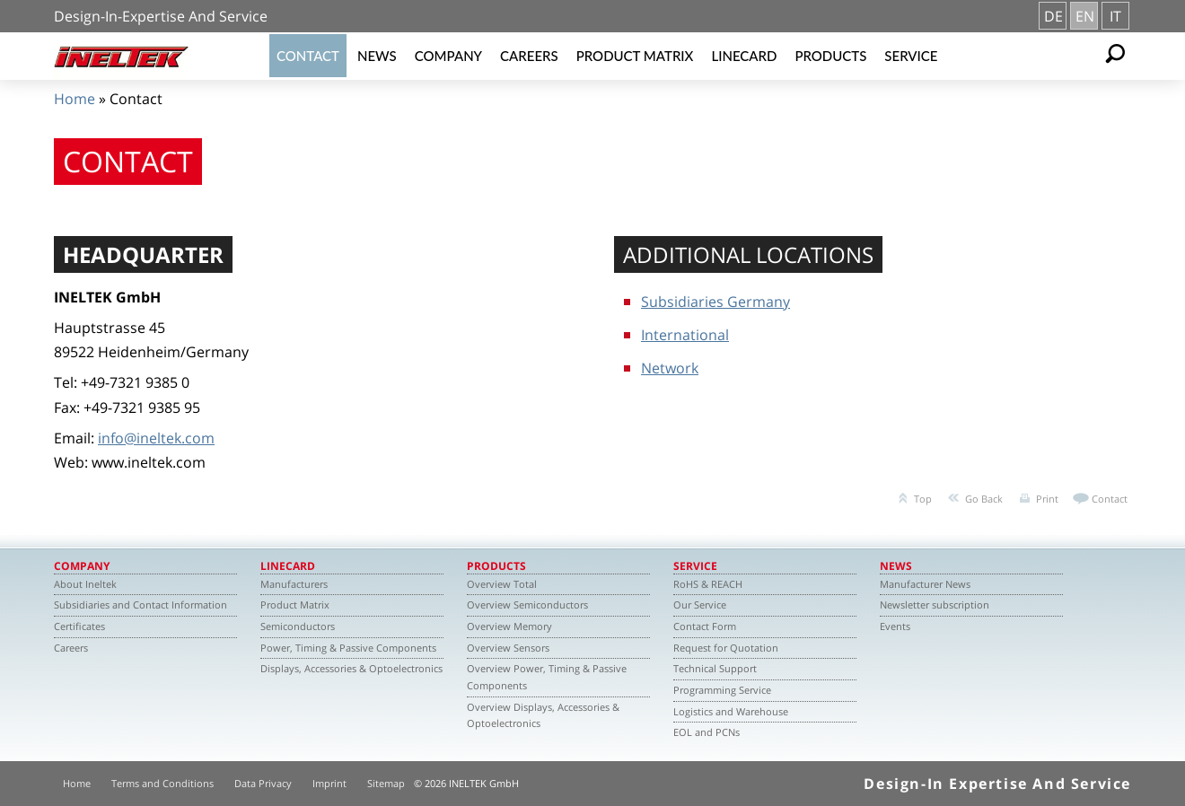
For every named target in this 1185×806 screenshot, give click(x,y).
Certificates (79, 626)
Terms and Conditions (162, 783)
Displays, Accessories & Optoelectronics (351, 668)
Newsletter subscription (934, 604)
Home (74, 99)
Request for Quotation (725, 647)
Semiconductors (297, 626)
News (377, 56)
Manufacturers (294, 584)
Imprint (329, 783)
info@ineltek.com (156, 438)
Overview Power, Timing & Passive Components (547, 676)
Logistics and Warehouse (730, 711)
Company (448, 56)
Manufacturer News (925, 584)
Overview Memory (509, 626)
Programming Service (722, 689)
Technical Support (715, 668)
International (685, 335)
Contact (307, 56)
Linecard (744, 56)
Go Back (984, 498)
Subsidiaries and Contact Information (140, 604)
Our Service (699, 604)
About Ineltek (85, 584)
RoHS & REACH (707, 584)
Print (1047, 498)
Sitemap (386, 783)
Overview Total (502, 584)
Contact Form (704, 626)
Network (669, 368)
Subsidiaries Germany (715, 301)
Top (923, 498)
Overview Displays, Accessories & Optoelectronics (543, 715)
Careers (529, 56)
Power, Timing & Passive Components (348, 647)
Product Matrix (635, 56)
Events (895, 626)
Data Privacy (263, 783)
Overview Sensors (508, 647)
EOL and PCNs (706, 732)
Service (910, 56)
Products (830, 56)
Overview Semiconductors (527, 604)
